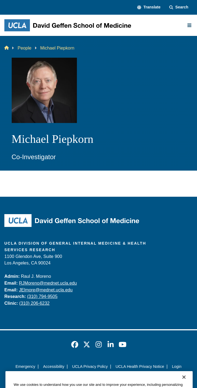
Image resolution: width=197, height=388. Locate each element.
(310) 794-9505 (42, 296)
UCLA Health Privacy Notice (139, 366)
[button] (149, 7)
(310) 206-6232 (34, 303)
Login (177, 366)
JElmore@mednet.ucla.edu (46, 289)
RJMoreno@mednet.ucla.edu (48, 283)
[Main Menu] (189, 25)
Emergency (25, 366)
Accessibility (53, 366)
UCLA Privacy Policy (90, 366)
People (25, 47)
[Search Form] (179, 7)
